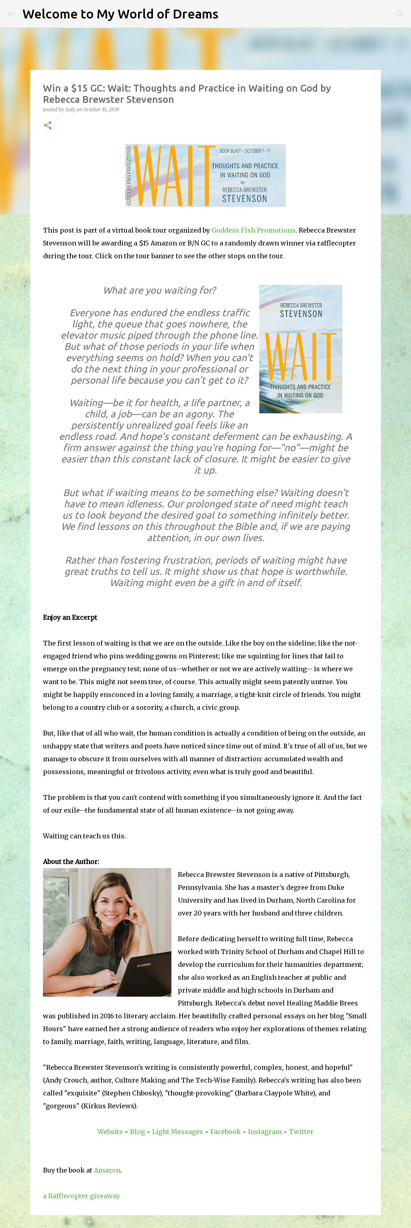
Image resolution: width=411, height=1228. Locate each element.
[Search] (229, 14)
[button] (48, 126)
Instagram (265, 1132)
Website (110, 1132)
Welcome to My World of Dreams (120, 13)
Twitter (301, 1132)
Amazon (107, 1170)
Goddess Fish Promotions (253, 230)
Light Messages (177, 1132)
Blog (137, 1132)
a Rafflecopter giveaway (81, 1196)
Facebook (225, 1132)
